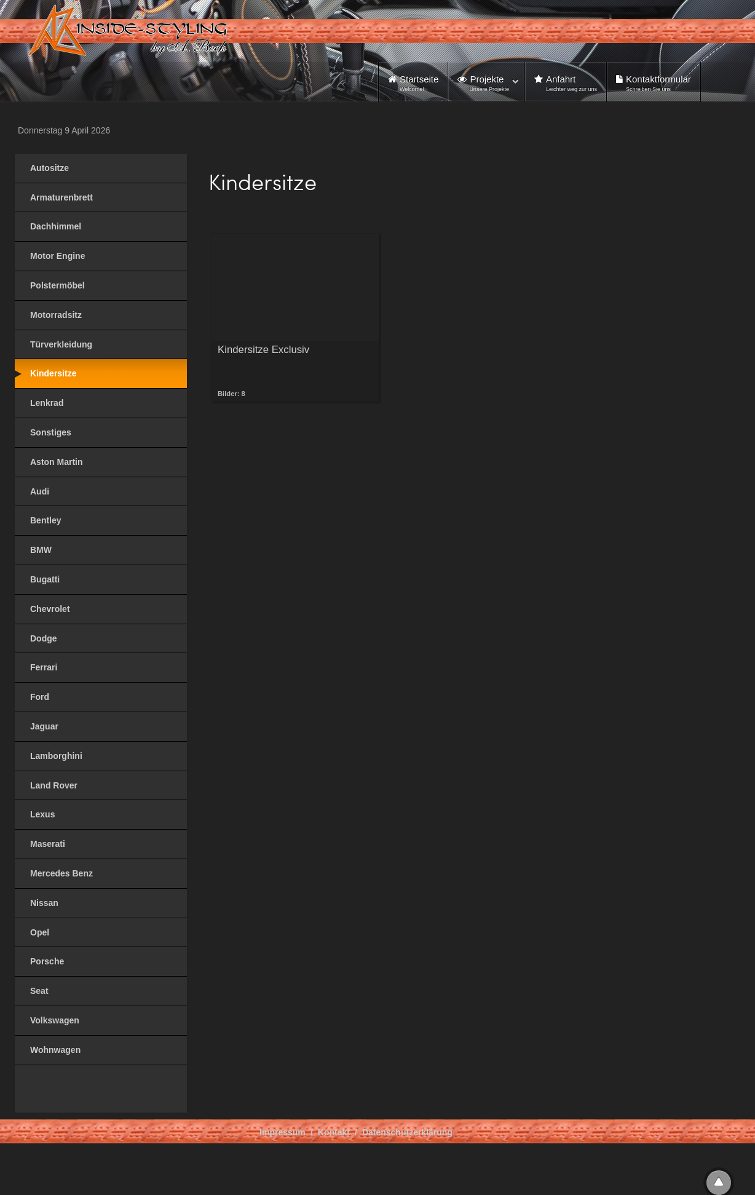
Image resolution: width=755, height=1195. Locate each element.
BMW (41, 550)
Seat (39, 991)
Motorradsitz (56, 315)
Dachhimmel (55, 226)
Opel (39, 932)
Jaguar (44, 726)
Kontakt (334, 1132)
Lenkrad (46, 403)
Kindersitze (53, 373)
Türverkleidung (61, 344)
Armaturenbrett (61, 197)
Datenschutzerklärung (407, 1132)
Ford (39, 697)
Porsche (47, 961)
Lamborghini (56, 756)
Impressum (282, 1132)
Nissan (44, 903)
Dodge (43, 638)
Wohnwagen (55, 1050)
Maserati (47, 844)
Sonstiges (50, 432)
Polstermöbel (57, 285)
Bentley (45, 520)
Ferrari (43, 667)
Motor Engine (57, 256)
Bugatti (45, 579)
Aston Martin (56, 462)
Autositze (49, 168)
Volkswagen (54, 1020)
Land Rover (53, 785)
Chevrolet (50, 609)
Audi (39, 491)
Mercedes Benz (61, 873)
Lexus (42, 814)
